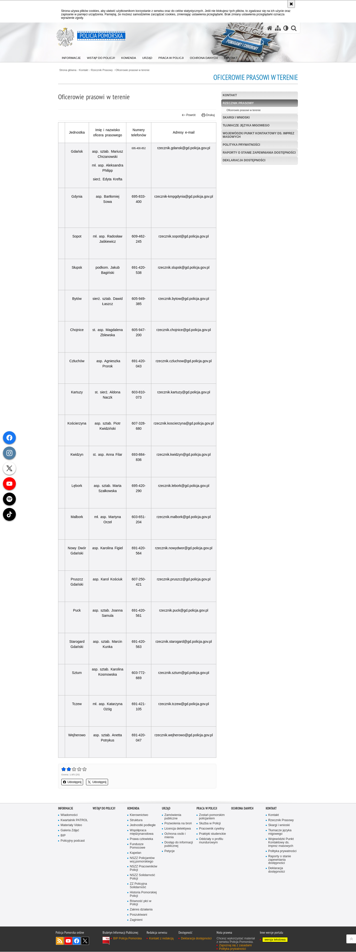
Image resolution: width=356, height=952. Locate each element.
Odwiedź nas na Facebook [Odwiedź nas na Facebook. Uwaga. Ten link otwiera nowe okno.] (77, 941)
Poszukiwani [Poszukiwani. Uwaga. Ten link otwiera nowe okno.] (138, 914)
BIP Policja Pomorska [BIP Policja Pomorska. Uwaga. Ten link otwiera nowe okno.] (127, 938)
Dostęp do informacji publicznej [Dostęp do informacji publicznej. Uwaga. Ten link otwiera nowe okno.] (178, 844)
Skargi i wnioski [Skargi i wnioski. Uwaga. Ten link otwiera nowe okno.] (279, 825)
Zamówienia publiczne (172, 816)
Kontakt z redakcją (161, 938)
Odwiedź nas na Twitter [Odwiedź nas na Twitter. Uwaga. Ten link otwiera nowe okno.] (85, 941)
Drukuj (208, 115)
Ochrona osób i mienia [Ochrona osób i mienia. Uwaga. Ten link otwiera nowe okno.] (175, 835)
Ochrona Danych (242, 808)
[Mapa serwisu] (278, 28)
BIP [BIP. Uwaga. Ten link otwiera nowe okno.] (63, 835)
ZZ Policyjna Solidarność (138, 885)
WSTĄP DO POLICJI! (104, 808)
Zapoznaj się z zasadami (235, 945)
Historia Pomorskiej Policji (143, 894)
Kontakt (84, 70)
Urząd (166, 808)
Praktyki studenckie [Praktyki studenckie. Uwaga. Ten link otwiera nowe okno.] (212, 833)
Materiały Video (71, 825)
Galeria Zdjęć (70, 830)
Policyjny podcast (73, 840)
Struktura (136, 820)
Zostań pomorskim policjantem (212, 816)
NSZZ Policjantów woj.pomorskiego (142, 860)
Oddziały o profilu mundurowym (211, 840)
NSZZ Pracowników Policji (143, 868)
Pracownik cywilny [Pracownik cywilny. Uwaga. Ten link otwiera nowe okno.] (211, 828)
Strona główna (67, 70)
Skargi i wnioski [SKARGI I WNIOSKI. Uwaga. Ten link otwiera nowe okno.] (236, 117)
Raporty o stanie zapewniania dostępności (259, 152)
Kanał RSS (60, 941)
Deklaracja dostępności (244, 160)
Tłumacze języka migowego (246, 125)
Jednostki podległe (143, 825)
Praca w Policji (207, 808)
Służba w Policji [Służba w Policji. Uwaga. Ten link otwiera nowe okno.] (210, 823)
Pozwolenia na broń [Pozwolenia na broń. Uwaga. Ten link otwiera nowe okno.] (178, 823)
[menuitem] (71, 57)
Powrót (189, 115)
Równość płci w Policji (140, 903)
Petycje (169, 851)
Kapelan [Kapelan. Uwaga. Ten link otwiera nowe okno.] (135, 853)
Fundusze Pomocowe (137, 846)
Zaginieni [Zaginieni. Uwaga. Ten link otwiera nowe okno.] (136, 920)
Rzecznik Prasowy (102, 70)
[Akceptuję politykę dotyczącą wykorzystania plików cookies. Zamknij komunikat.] (291, 4)
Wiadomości (69, 815)
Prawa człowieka (141, 839)
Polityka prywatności (241, 144)
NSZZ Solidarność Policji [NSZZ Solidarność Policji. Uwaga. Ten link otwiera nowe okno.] (142, 877)
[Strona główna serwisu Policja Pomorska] (269, 28)
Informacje (65, 808)
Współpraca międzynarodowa (141, 832)
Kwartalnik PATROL (74, 820)
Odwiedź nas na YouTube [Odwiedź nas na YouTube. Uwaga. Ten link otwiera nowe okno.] (68, 941)
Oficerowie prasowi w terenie (133, 70)
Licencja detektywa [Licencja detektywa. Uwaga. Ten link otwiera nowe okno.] (177, 828)
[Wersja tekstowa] (286, 28)
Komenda (133, 808)
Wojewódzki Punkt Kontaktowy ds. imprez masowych (258, 135)
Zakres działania (141, 909)
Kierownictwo (139, 815)
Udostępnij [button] (72, 782)
